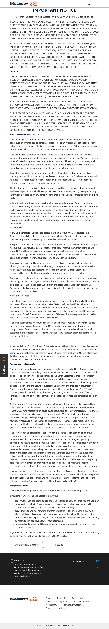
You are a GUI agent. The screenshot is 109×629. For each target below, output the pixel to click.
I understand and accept (26, 545)
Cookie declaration (80, 601)
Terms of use (63, 598)
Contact (4, 368)
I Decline (58, 545)
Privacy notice (78, 598)
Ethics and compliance (56, 608)
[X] (97, 567)
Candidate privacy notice (57, 601)
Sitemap (49, 598)
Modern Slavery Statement (72, 605)
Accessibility (51, 605)
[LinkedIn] (97, 561)
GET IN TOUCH (78, 561)
